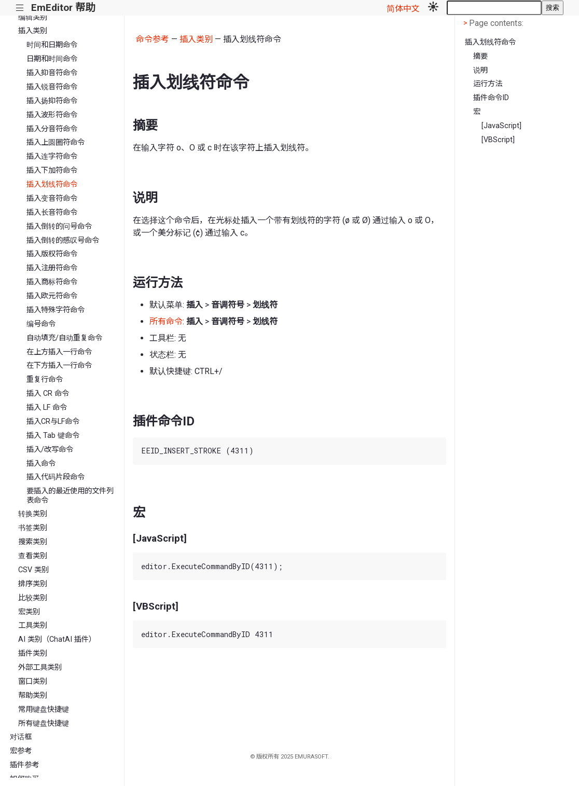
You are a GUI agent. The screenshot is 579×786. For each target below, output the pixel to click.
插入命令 (41, 463)
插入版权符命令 (51, 254)
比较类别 (32, 598)
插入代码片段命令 (55, 477)
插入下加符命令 (51, 170)
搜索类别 (32, 541)
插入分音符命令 (51, 129)
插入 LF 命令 (46, 407)
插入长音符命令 (51, 212)
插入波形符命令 (51, 115)
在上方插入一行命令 (59, 352)
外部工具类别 (40, 667)
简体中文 (403, 8)
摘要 (480, 56)
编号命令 (41, 324)
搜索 (552, 7)
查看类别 (32, 555)
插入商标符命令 (51, 282)
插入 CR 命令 (47, 393)
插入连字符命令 (51, 156)
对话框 (21, 737)
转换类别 (32, 513)
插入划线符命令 (51, 184)
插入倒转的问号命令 (59, 226)
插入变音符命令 (51, 198)
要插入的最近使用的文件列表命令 (70, 495)
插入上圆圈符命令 (55, 142)
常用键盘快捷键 (43, 709)
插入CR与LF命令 (52, 421)
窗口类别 (32, 681)
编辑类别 (32, 17)
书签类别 (32, 527)
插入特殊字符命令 (55, 310)
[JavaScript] (501, 125)
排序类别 (32, 584)
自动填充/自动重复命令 (64, 338)
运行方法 (487, 83)
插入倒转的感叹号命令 (62, 240)
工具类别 (32, 625)
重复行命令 (44, 379)
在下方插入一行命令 (59, 365)
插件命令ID (491, 97)
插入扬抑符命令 (51, 100)
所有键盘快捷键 (43, 723)
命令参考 (152, 39)
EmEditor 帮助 (63, 7)
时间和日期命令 (51, 44)
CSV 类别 (33, 570)
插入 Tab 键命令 (52, 435)
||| (20, 8)
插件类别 (32, 653)
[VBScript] (498, 139)
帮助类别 (32, 695)
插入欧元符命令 (51, 296)
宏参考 (21, 751)
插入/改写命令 (49, 449)
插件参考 (24, 765)
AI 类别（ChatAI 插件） (57, 639)
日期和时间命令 (51, 58)
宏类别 (29, 612)
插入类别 (32, 30)
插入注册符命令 (51, 268)
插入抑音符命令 (51, 72)
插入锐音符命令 (51, 86)
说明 (480, 70)
